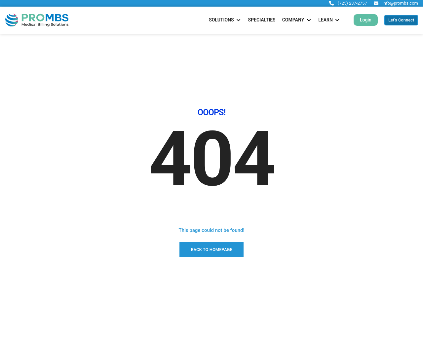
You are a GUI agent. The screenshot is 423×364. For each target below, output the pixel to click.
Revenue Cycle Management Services (184, 316)
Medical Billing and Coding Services (182, 299)
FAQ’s (11, 349)
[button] (366, 20)
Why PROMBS (19, 332)
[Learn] (329, 20)
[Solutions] (225, 20)
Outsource (15, 341)
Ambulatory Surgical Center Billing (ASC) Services (197, 349)
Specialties (16, 316)
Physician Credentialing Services (179, 307)
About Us (14, 324)
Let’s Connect (19, 307)
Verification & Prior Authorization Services (189, 341)
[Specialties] (262, 20)
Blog (9, 357)
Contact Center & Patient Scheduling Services (192, 357)
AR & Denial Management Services (181, 324)
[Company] (297, 20)
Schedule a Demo (23, 299)
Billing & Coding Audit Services (177, 332)
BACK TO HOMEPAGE (211, 186)
